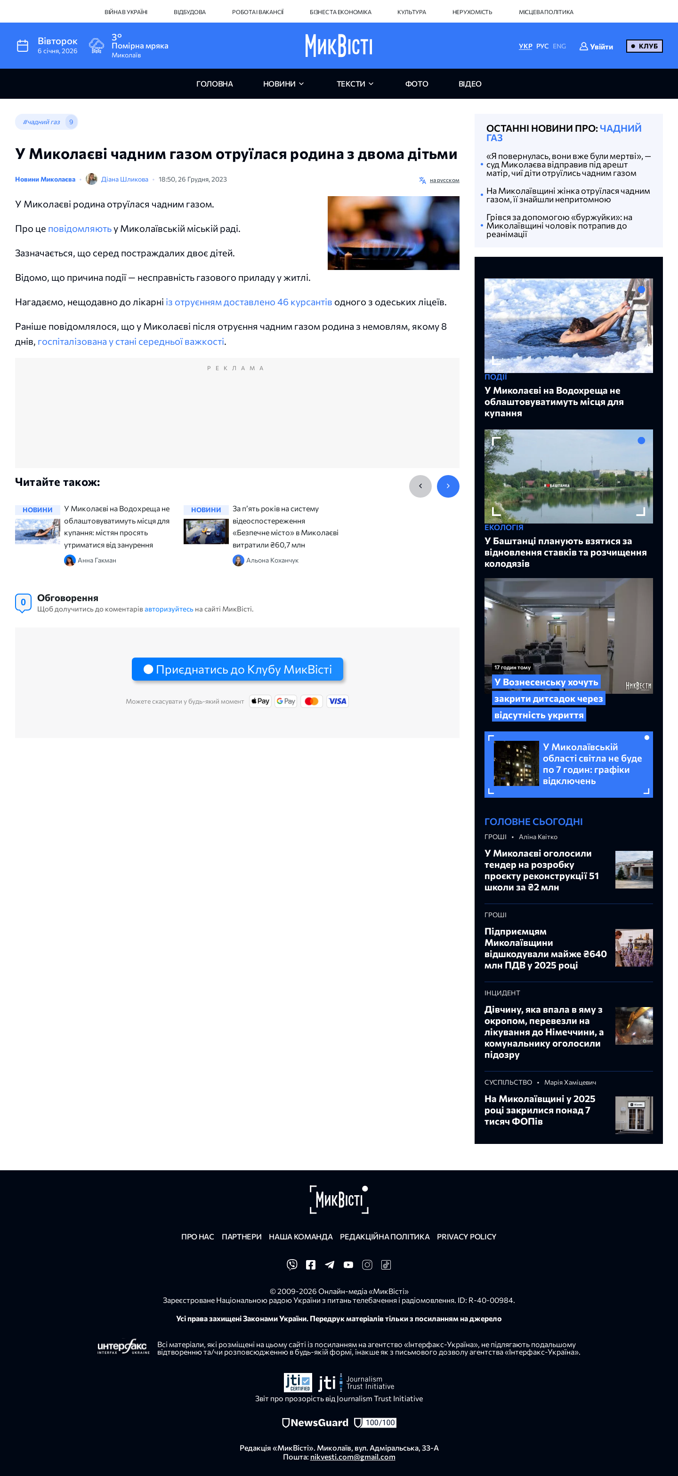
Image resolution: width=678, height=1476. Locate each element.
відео (470, 83)
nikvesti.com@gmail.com (353, 1456)
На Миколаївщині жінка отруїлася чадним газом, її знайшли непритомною (568, 194)
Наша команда (300, 1236)
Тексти (351, 83)
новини (279, 83)
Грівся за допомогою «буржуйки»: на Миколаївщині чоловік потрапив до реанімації (559, 225)
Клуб (648, 46)
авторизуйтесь (169, 608)
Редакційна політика (384, 1236)
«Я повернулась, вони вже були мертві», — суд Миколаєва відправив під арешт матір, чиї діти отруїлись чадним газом (568, 164)
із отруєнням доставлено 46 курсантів (249, 301)
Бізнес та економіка (340, 11)
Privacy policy (467, 1236)
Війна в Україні (126, 11)
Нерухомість (472, 11)
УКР (525, 46)
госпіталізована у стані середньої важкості (131, 341)
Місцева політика (546, 11)
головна (214, 83)
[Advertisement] (237, 422)
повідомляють (80, 228)
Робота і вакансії (257, 11)
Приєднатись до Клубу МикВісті (244, 669)
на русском (445, 179)
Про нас (197, 1236)
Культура (411, 11)
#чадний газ (41, 122)
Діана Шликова (124, 179)
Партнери (241, 1236)
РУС (542, 46)
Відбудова (190, 11)
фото (416, 83)
